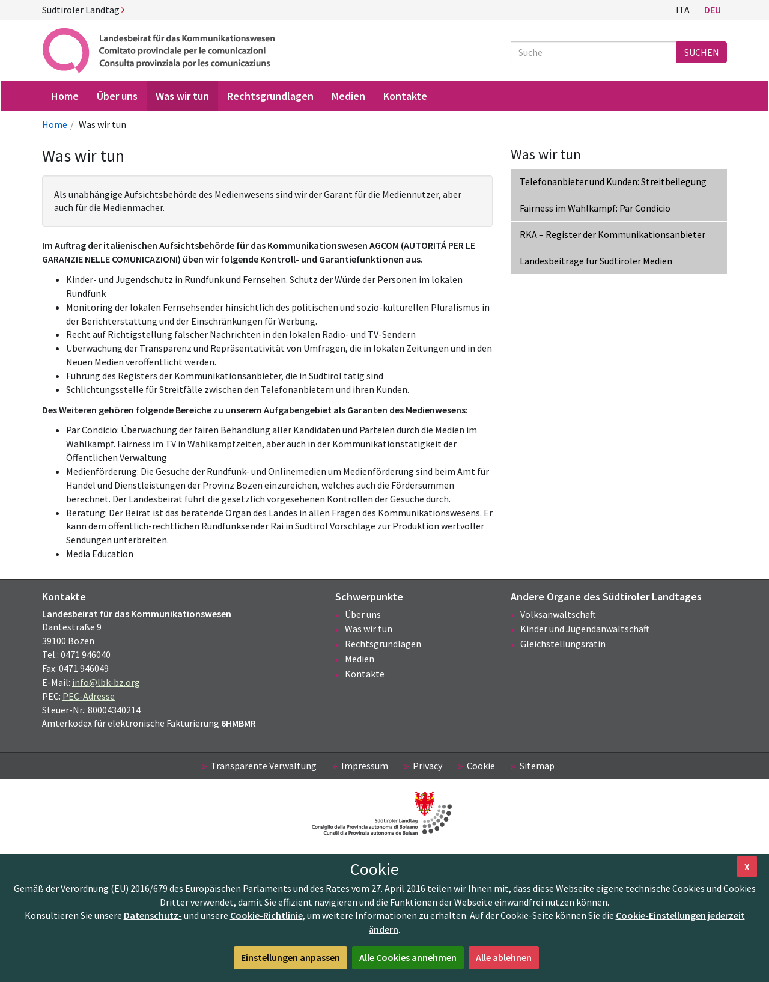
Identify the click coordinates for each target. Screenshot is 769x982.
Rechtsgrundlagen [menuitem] (270, 96)
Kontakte (364, 674)
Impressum (364, 766)
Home (54, 124)
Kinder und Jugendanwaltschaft (584, 629)
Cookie (481, 766)
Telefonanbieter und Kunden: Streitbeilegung (613, 181)
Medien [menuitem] (348, 96)
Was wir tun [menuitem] (182, 96)
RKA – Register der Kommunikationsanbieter (612, 234)
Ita (683, 10)
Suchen (701, 52)
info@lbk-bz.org (106, 682)
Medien (359, 659)
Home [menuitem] (65, 96)
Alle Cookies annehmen (408, 957)
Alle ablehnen (504, 957)
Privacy (427, 766)
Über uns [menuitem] (117, 96)
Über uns (363, 614)
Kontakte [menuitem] (405, 96)
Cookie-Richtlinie (266, 915)
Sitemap (537, 766)
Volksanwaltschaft (558, 614)
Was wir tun (368, 629)
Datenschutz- (153, 915)
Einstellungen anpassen (290, 957)
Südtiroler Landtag (83, 10)
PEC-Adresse (88, 696)
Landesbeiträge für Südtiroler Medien (596, 261)
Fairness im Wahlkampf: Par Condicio (595, 208)
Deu (712, 10)
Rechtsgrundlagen (383, 644)
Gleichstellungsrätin (563, 644)
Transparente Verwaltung (264, 766)
